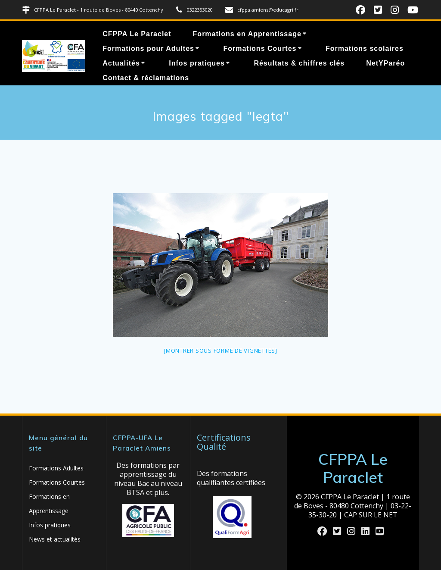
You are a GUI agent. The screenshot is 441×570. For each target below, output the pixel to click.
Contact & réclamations (145, 77)
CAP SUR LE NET (371, 515)
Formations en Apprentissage (247, 34)
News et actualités (55, 539)
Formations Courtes (259, 48)
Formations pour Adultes (148, 48)
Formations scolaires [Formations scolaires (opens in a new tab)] (365, 48)
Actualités (121, 63)
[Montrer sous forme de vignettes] (220, 350)
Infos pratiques (197, 63)
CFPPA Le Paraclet (136, 34)
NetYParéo (385, 63)
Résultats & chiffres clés (299, 63)
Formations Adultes (56, 468)
